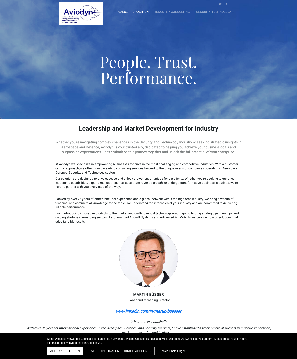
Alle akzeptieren (65, 351)
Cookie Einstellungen (172, 351)
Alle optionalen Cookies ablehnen (121, 351)
